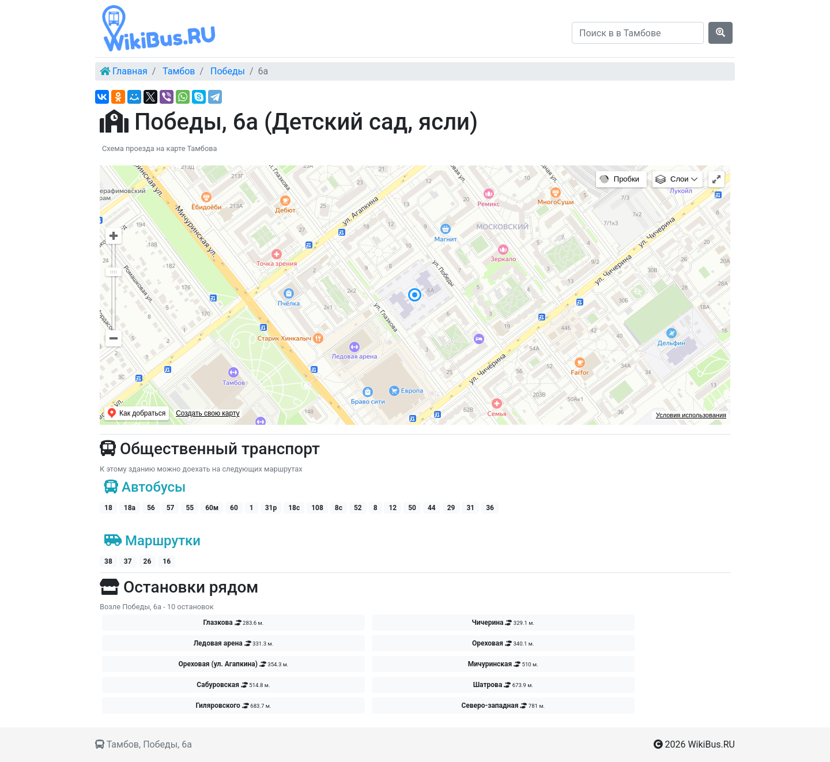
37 (128, 561)
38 (108, 561)
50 (412, 508)
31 (470, 508)
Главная (130, 71)
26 (148, 561)
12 (392, 508)
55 (190, 508)
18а (129, 508)
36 (490, 508)
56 (151, 508)
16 (167, 561)
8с (338, 508)
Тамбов (179, 71)
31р (271, 508)
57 (171, 508)
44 (432, 508)
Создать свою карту (207, 413)
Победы (227, 71)
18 (108, 508)
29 (451, 508)
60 (234, 508)
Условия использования (691, 415)
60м (211, 508)
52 (358, 508)
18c (294, 508)
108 (317, 508)
